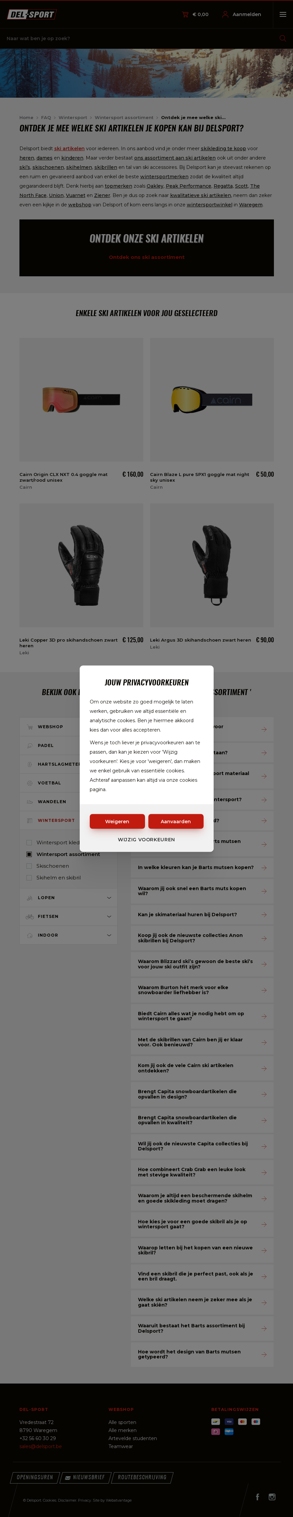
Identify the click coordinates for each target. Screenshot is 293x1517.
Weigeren (117, 821)
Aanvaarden (176, 821)
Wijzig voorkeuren (146, 839)
